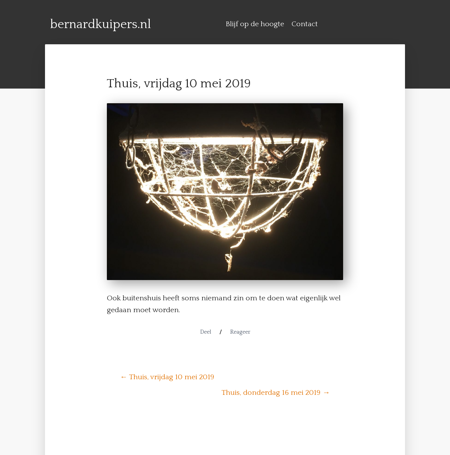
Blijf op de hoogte (255, 24)
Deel (205, 332)
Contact (305, 24)
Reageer (240, 332)
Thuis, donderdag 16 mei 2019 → (276, 393)
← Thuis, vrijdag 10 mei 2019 (167, 377)
